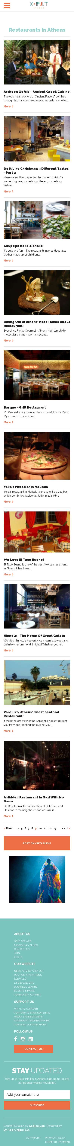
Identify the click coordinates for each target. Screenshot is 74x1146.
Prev (9, 828)
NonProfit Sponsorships (31, 1020)
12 (50, 828)
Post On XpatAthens (28, 974)
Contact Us (22, 949)
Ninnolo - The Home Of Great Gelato (34, 636)
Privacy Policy (55, 1137)
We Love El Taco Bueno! (24, 560)
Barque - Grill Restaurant (25, 407)
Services (20, 978)
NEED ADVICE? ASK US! (28, 970)
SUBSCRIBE (37, 1105)
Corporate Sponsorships (32, 1012)
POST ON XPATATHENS (37, 843)
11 (45, 828)
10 (40, 828)
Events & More (24, 990)
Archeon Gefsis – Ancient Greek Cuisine (37, 92)
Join (17, 953)
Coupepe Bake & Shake (23, 246)
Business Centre (26, 986)
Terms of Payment (57, 1142)
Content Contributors (30, 1024)
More (7, 106)
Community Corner (27, 994)
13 (55, 828)
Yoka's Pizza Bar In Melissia (26, 487)
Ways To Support (26, 1008)
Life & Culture (24, 982)
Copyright (33, 1137)
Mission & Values (26, 945)
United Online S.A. (17, 1129)
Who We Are (22, 941)
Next (64, 828)
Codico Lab (37, 1125)
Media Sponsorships (28, 1016)
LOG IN (18, 957)
